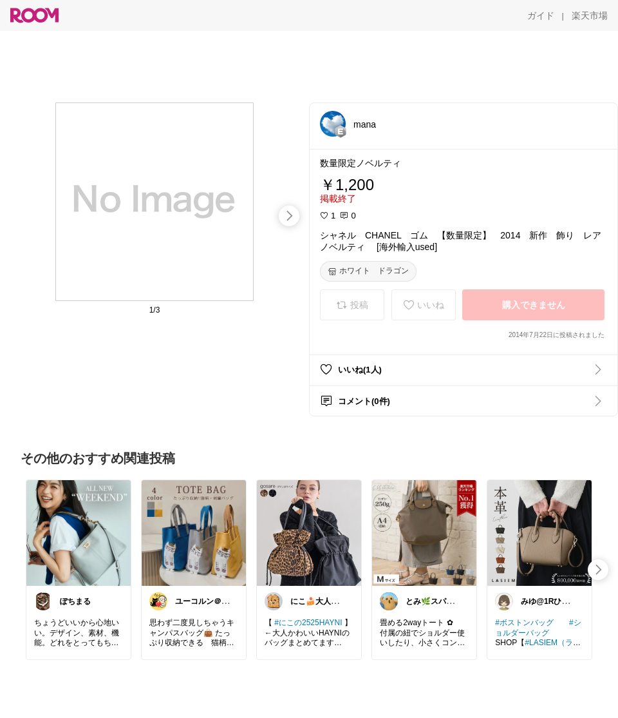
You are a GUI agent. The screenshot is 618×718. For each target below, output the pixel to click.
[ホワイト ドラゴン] (368, 271)
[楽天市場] (590, 15)
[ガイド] (540, 15)
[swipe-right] (289, 216)
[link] (78, 532)
